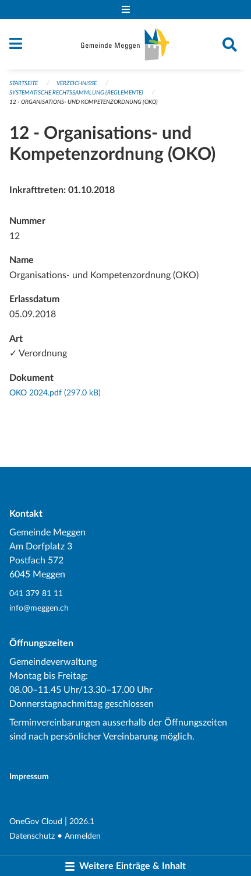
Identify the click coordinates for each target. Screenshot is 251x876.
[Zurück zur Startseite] (125, 44)
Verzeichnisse (76, 83)
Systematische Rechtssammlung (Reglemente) (76, 93)
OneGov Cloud (35, 821)
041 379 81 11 (36, 593)
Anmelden (83, 836)
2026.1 (81, 821)
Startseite (23, 83)
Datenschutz (32, 836)
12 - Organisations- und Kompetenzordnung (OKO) (83, 102)
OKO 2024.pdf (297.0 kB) (55, 392)
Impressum (29, 776)
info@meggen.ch (39, 608)
